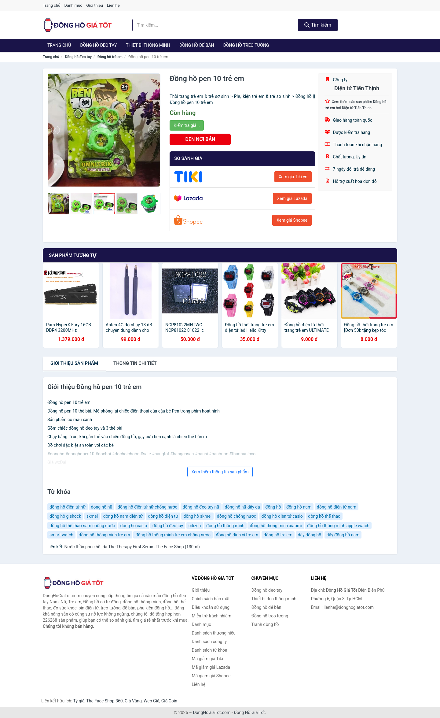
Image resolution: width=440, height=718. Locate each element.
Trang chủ (51, 5)
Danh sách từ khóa (209, 650)
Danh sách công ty (209, 641)
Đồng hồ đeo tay (98, 45)
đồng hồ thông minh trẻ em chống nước (173, 534)
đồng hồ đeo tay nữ (201, 507)
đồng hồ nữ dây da (242, 507)
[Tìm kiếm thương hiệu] (215, 25)
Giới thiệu (94, 5)
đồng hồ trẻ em (278, 534)
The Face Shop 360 (104, 700)
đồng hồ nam (298, 507)
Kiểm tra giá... (187, 125)
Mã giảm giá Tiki (207, 658)
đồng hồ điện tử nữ (68, 507)
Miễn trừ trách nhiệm (211, 615)
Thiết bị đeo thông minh (273, 598)
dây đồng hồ (309, 534)
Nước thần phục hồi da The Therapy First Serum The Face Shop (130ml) (132, 546)
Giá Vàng (133, 700)
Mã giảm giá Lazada (211, 667)
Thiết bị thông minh (148, 45)
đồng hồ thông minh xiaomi (276, 525)
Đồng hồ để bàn (196, 45)
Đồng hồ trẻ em (110, 57)
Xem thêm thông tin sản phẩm (219, 471)
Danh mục (73, 5)
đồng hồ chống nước (236, 516)
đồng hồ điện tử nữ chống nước (147, 507)
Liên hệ (113, 5)
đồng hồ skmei (197, 516)
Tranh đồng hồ (265, 624)
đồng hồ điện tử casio (282, 516)
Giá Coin (169, 700)
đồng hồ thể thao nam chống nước (82, 525)
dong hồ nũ (101, 507)
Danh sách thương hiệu (214, 633)
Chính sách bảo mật (211, 598)
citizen (195, 525)
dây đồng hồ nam (343, 534)
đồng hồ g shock (65, 516)
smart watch (61, 534)
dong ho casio (133, 525)
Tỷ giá (79, 700)
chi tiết (135, 363)
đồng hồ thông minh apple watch (338, 525)
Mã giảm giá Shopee (211, 675)
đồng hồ (273, 507)
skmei (92, 516)
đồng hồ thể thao (324, 516)
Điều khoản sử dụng (211, 607)
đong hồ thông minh (225, 525)
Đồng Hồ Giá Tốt (249, 712)
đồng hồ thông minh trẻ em (104, 534)
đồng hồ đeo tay (167, 525)
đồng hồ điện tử (163, 516)
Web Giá (152, 700)
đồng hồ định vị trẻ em (237, 534)
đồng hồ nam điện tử (123, 516)
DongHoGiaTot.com (211, 712)
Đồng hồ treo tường (246, 45)
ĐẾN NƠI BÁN (200, 139)
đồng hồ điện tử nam (336, 507)
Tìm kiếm (317, 25)
